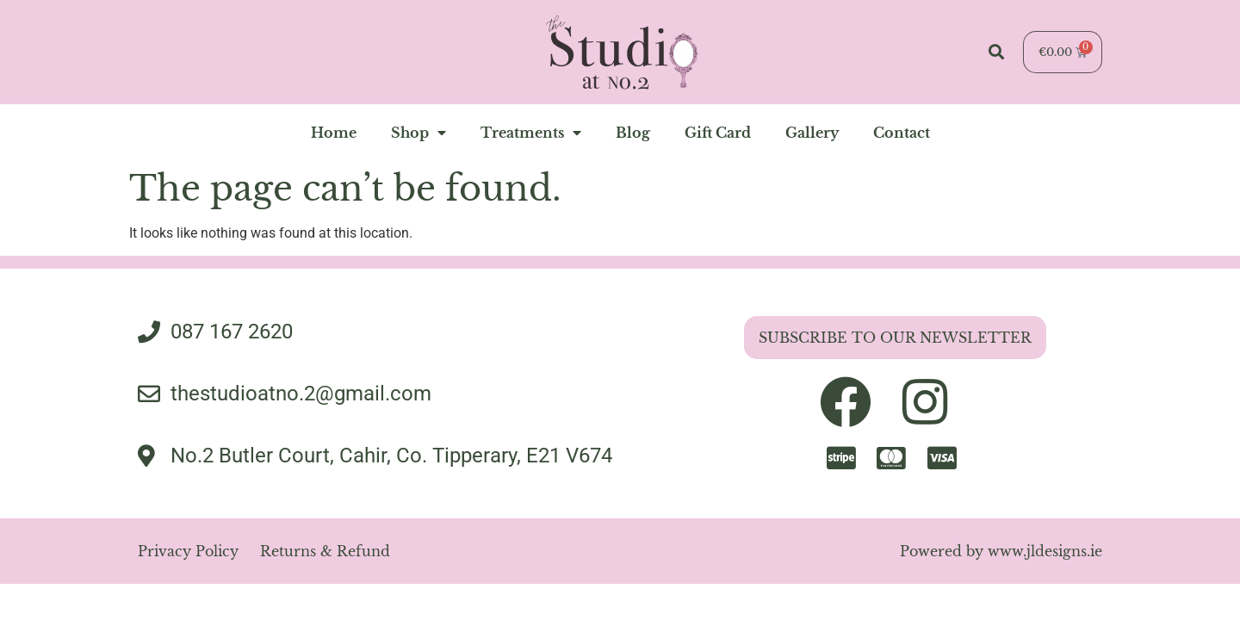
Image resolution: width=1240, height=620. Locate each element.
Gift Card (718, 132)
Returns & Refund (325, 551)
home (333, 132)
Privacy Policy (188, 551)
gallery (812, 132)
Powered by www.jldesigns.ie (1001, 551)
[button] (996, 52)
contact (901, 132)
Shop (418, 132)
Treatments (530, 132)
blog (633, 132)
